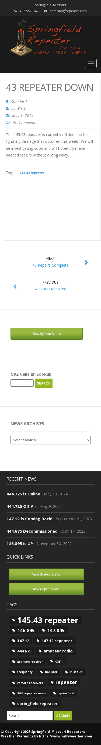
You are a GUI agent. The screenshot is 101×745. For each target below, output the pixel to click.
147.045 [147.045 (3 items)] (56, 630)
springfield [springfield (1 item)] (66, 693)
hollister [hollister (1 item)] (51, 672)
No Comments (24, 122)
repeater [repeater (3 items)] (66, 682)
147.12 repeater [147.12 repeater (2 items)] (56, 640)
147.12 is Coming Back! (29, 518)
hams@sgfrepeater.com (68, 11)
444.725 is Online (23, 493)
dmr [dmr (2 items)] (59, 661)
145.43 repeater (32, 173)
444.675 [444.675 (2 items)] (24, 651)
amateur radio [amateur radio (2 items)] (58, 651)
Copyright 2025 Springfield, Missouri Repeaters (45, 731)
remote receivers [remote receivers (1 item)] (30, 683)
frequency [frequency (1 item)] (25, 672)
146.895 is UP (19, 543)
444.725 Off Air (21, 506)
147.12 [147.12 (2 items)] (23, 640)
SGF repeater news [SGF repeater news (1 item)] (31, 693)
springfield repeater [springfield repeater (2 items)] (37, 703)
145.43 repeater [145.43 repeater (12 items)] (47, 620)
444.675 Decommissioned (32, 531)
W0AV (21, 108)
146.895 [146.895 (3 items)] (26, 630)
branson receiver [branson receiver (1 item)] (30, 662)
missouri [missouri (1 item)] (76, 672)
